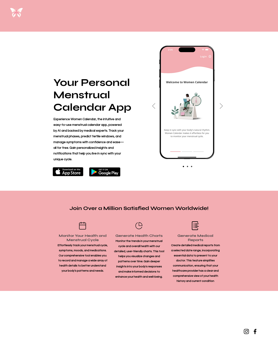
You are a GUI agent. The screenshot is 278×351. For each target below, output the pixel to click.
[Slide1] (183, 166)
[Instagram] (246, 331)
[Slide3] (191, 166)
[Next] (221, 106)
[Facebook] (255, 331)
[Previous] (153, 106)
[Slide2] (187, 166)
